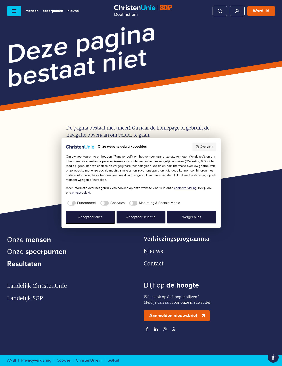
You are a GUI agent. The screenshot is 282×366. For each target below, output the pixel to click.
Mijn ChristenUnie (237, 11)
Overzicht (204, 147)
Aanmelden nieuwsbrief (178, 315)
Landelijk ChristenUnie (37, 285)
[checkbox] (81, 203)
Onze (29, 240)
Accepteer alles (90, 217)
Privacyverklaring (36, 360)
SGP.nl (113, 360)
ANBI (11, 360)
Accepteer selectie (140, 217)
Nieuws (73, 11)
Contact (154, 263)
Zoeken (220, 11)
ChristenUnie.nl (89, 360)
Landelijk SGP (25, 298)
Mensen (32, 11)
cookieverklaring (185, 188)
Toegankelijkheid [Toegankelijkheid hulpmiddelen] (273, 357)
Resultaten (24, 264)
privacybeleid (81, 192)
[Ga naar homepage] (143, 11)
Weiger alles (191, 217)
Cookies (64, 360)
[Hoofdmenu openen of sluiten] (14, 11)
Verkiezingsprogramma (176, 238)
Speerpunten (53, 11)
